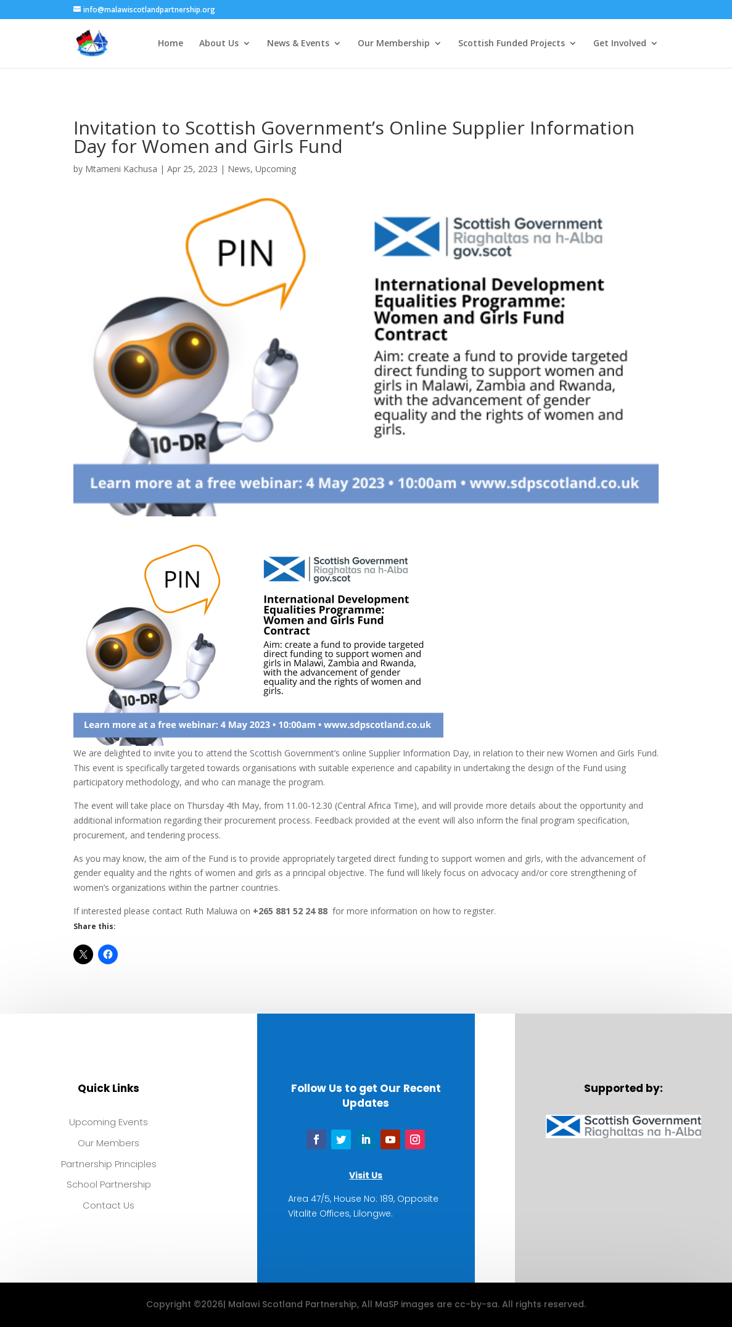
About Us (219, 44)
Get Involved (619, 44)
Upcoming (275, 169)
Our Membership (394, 44)
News (239, 169)
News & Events (298, 44)
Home (170, 44)
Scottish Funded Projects (511, 44)
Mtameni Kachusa (121, 169)
